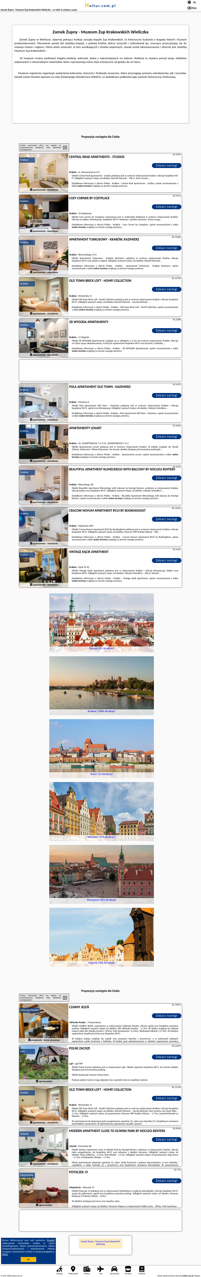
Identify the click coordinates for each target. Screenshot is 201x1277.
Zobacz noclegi (166, 165)
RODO (5, 1254)
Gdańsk (24, 1134)
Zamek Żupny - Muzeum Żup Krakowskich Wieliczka (100, 1243)
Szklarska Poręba (29, 1010)
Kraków (24, 160)
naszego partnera (119, 186)
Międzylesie (26, 1175)
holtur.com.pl (100, 5)
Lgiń (22, 1051)
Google (50, 1240)
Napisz (197, 1275)
